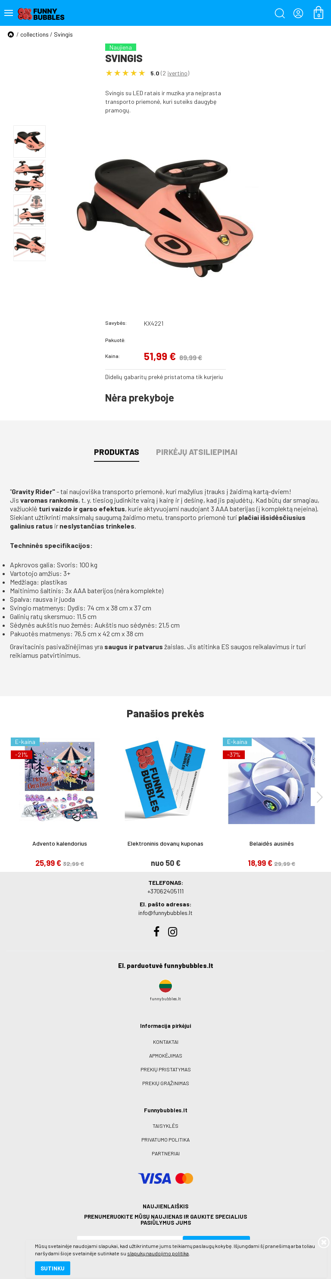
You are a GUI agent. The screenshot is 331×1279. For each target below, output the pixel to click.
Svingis (63, 34)
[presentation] (320, 796)
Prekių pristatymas (166, 1069)
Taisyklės (165, 1126)
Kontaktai (165, 1042)
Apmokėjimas (165, 1055)
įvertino (177, 73)
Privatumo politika (165, 1139)
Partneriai (166, 1153)
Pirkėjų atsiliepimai (196, 452)
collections (34, 34)
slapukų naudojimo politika (103, 1242)
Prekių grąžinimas (165, 1083)
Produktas (116, 452)
